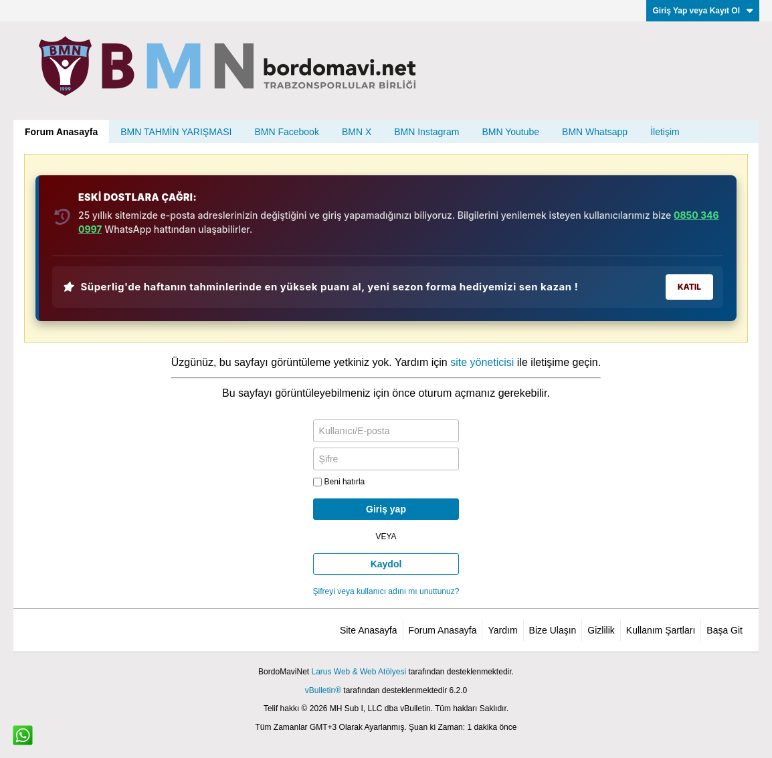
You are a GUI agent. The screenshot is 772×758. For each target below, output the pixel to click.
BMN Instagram (426, 131)
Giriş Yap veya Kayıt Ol (702, 10)
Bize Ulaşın (553, 630)
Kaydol (386, 564)
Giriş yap (386, 509)
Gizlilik (600, 630)
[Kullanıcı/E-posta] (386, 430)
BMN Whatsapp (595, 131)
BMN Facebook (286, 131)
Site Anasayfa (368, 630)
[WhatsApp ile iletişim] (22, 735)
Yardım (502, 630)
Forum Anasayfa (61, 131)
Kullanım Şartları (660, 630)
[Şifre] (386, 459)
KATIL (689, 287)
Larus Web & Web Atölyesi (358, 671)
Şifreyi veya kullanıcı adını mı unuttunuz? (386, 591)
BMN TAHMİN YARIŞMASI (175, 131)
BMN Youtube (510, 131)
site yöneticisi (482, 362)
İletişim (665, 131)
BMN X (356, 131)
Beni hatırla (339, 481)
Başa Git (724, 630)
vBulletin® (323, 690)
